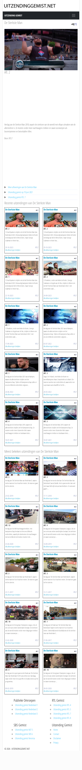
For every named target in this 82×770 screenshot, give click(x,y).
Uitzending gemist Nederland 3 (26, 713)
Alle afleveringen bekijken (12, 250)
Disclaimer (57, 738)
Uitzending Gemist (13, 15)
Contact (56, 734)
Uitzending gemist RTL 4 (62, 705)
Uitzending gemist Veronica (25, 738)
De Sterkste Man (13, 22)
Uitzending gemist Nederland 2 (26, 709)
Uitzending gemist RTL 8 (62, 718)
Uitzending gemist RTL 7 (16, 197)
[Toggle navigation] (74, 15)
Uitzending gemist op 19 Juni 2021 (20, 192)
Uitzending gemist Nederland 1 (26, 705)
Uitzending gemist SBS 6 (24, 734)
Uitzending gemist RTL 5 (62, 709)
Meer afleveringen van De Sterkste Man (22, 187)
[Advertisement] (43, 96)
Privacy (55, 742)
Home (55, 729)
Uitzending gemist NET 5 (24, 729)
